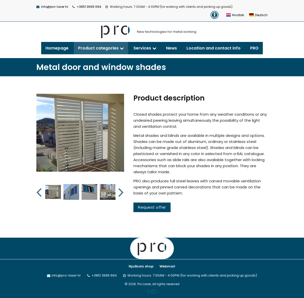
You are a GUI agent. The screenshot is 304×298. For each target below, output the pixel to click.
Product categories (98, 48)
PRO (254, 48)
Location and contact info (213, 48)
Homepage (56, 48)
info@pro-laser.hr (54, 7)
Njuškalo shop (141, 266)
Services (142, 48)
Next (121, 192)
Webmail (167, 266)
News (171, 48)
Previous (39, 192)
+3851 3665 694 (89, 7)
